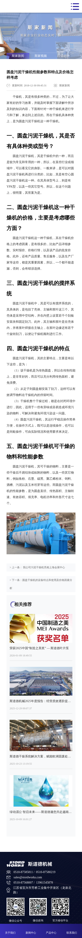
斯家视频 (41, 56)
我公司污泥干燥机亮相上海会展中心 (43, 567)
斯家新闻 (18, 56)
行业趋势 (63, 56)
